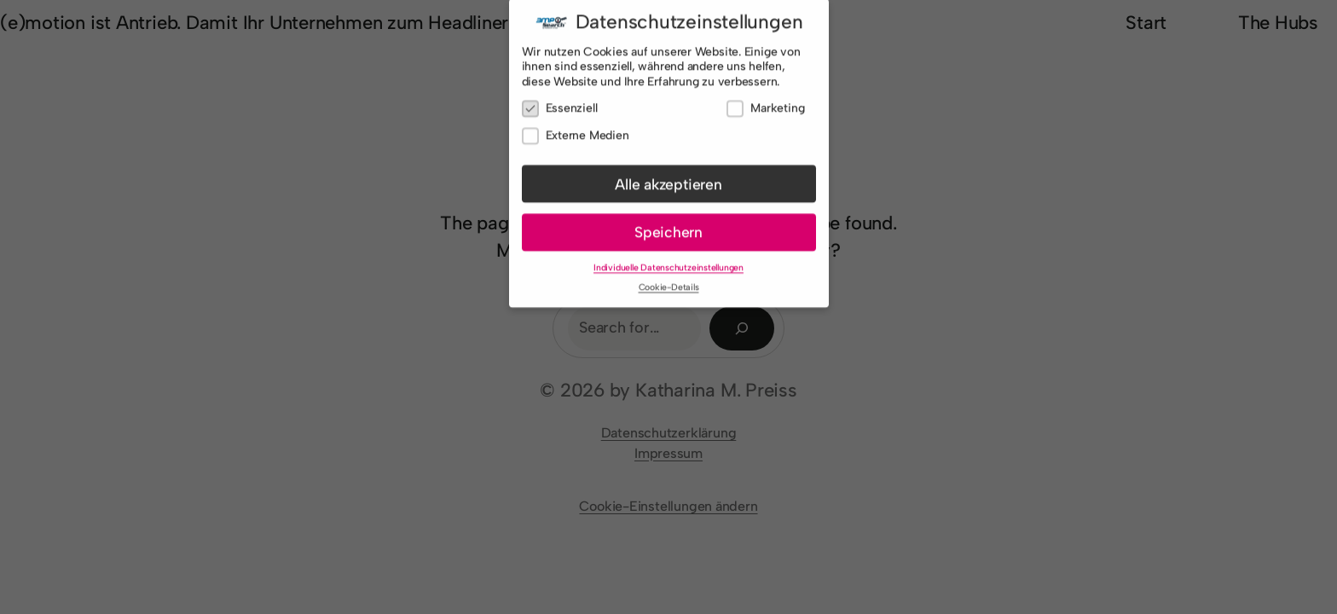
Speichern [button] (668, 227)
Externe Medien (575, 131)
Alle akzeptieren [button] (668, 179)
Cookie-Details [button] (669, 282)
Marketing (765, 104)
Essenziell (560, 104)
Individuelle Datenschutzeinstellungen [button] (668, 263)
